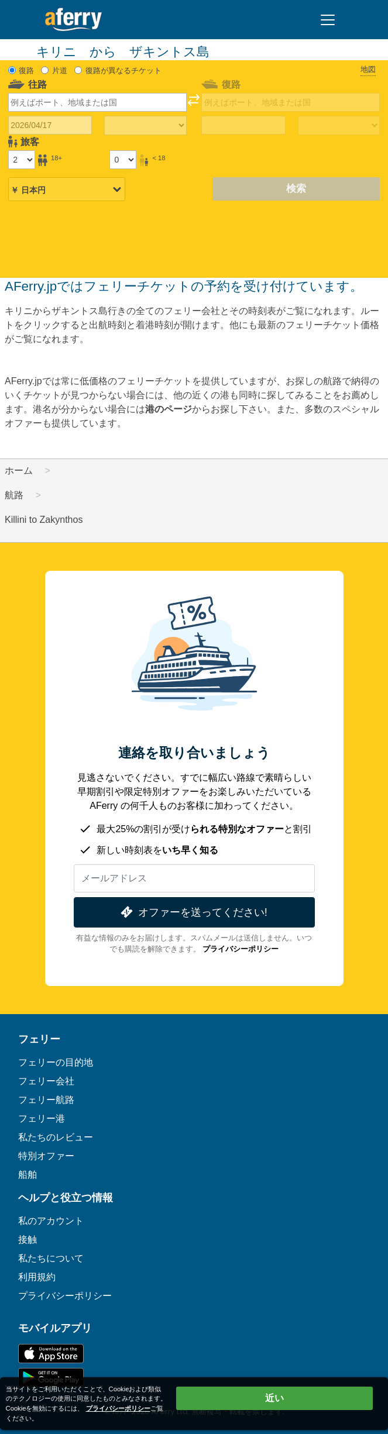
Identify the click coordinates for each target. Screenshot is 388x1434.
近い (274, 1398)
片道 (59, 70)
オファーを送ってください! (192, 912)
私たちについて (51, 1258)
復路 (26, 70)
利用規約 (37, 1277)
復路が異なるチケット (123, 70)
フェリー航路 (46, 1099)
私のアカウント (51, 1221)
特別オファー (46, 1156)
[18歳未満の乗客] (122, 159)
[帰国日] (243, 125)
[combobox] (97, 102)
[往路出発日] (50, 125)
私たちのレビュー (55, 1137)
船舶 (27, 1174)
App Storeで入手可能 (51, 1353)
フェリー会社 (46, 1081)
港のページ (168, 409)
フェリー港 (41, 1118)
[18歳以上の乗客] (21, 159)
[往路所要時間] (145, 126)
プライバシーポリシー (240, 948)
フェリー (39, 1039)
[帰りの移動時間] (339, 126)
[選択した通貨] (67, 190)
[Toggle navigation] (328, 20)
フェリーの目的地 (55, 1062)
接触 (27, 1239)
